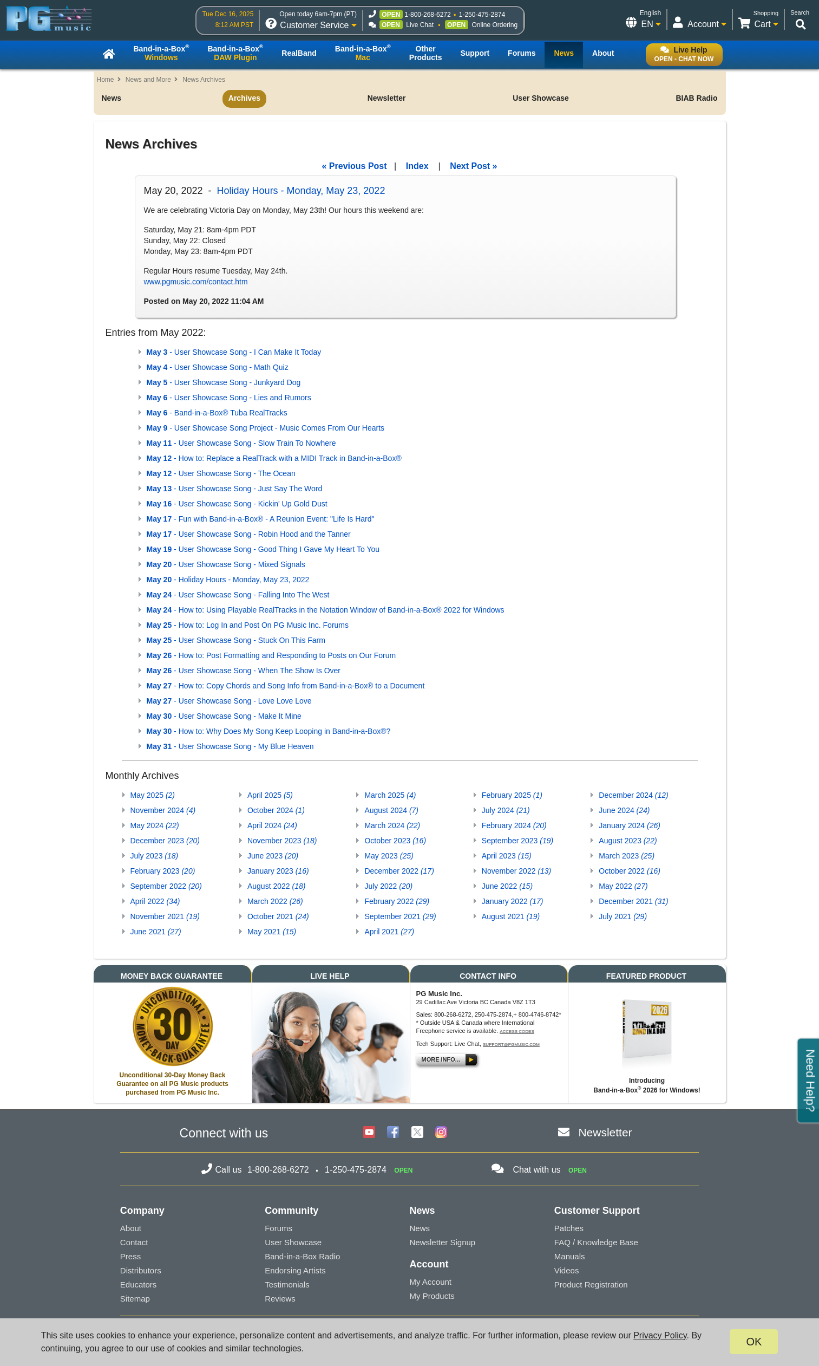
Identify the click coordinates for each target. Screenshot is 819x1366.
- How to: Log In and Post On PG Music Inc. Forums (248, 625)
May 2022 (623, 886)
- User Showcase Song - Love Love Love (229, 701)
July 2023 (154, 855)
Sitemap (135, 1298)
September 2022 (166, 886)
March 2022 (275, 901)
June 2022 (507, 886)
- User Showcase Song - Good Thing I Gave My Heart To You (263, 549)
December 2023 (165, 840)
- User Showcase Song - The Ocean (221, 473)
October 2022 (629, 871)
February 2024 (514, 825)
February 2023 (162, 871)
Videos (566, 1270)
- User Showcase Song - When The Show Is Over (243, 670)
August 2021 (511, 916)
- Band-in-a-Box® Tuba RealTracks (217, 412)
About (130, 1228)
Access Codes (517, 1031)
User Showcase (541, 98)
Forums (278, 1228)
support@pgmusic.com (511, 1044)
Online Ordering (494, 25)
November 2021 (165, 916)
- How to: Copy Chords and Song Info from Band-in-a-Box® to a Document (286, 685)
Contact (134, 1242)
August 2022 (276, 886)
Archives (244, 98)
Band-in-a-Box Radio (302, 1256)
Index (417, 166)
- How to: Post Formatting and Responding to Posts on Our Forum (271, 655)
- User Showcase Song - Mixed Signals (226, 564)
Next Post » (473, 166)
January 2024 (629, 825)
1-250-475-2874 (482, 14)
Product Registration (591, 1284)
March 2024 (392, 825)
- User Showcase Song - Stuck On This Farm (236, 640)
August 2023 (628, 840)
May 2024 (154, 825)
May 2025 (152, 795)
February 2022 (396, 901)
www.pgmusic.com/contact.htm (196, 281)
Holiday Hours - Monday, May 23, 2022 (301, 190)
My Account (430, 1281)
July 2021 (623, 916)
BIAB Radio (696, 98)
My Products (431, 1295)
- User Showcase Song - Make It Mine (224, 716)
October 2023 (395, 840)
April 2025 (270, 795)
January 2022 (512, 901)
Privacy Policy (659, 1335)
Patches (569, 1228)
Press (130, 1256)
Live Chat (420, 25)
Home (105, 79)
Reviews (280, 1298)
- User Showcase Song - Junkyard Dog (224, 382)
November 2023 (282, 840)
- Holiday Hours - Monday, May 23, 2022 (228, 579)
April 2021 (389, 931)
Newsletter (387, 98)
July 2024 (506, 810)
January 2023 (278, 871)
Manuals (569, 1256)
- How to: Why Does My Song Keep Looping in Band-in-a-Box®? (269, 731)
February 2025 (512, 795)
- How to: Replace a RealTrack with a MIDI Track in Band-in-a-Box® (274, 458)
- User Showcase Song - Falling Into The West (238, 594)
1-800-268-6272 (427, 14)
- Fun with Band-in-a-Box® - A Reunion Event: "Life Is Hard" (261, 519)
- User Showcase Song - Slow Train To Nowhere (241, 443)
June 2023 (272, 855)
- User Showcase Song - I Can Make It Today (234, 352)
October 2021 (278, 916)
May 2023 (388, 855)
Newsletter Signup (442, 1242)
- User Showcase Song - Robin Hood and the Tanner (249, 534)
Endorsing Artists (295, 1270)
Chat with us (536, 1169)
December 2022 (399, 871)
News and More (148, 79)
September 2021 (400, 916)
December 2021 (633, 901)
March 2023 (626, 855)
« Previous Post (354, 166)
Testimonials (287, 1284)
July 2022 (388, 886)
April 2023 (507, 855)
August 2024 (391, 810)
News (112, 98)
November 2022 (516, 871)
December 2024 (633, 795)
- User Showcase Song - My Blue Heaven (230, 746)
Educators (138, 1284)
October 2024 (276, 810)
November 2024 (163, 810)
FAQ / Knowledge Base (596, 1242)
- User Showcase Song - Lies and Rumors (229, 397)
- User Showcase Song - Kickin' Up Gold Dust (237, 503)
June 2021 (155, 931)
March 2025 (390, 795)
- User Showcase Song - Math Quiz (218, 367)
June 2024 (624, 810)
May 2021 (271, 931)
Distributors (140, 1270)
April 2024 (272, 825)
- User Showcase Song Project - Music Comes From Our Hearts (266, 428)
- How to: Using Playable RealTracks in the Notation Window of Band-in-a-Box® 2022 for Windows (325, 610)
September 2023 (517, 840)
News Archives (203, 79)
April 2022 (155, 901)
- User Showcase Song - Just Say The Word (235, 488)
